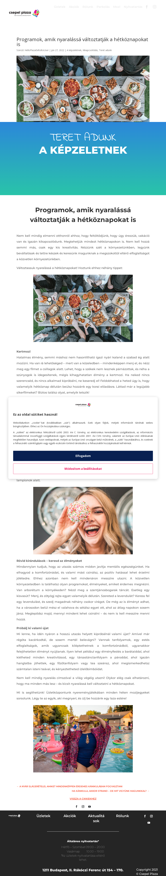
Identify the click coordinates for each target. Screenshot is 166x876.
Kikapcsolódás (90, 50)
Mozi (116, 7)
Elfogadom (83, 456)
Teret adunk (105, 50)
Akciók (74, 7)
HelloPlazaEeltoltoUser (37, 50)
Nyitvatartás (133, 7)
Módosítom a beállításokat (83, 469)
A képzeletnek (74, 50)
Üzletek (59, 7)
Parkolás (103, 7)
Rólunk (88, 7)
